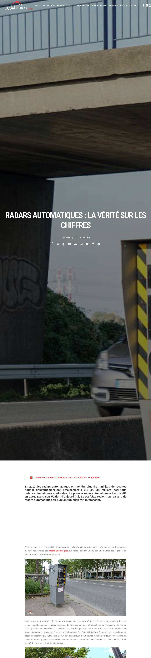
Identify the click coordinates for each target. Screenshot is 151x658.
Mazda (101, 547)
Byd (141, 536)
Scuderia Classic (49, 551)
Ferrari (124, 540)
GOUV (143, 562)
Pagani (81, 551)
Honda (140, 540)
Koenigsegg (113, 544)
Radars (103, 5)
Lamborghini (124, 544)
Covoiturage (134, 562)
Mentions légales (12, 556)
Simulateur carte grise (87, 562)
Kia (106, 544)
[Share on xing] (93, 48)
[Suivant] (118, 492)
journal (28, 327)
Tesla (139, 551)
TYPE (122, 5)
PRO (135, 5)
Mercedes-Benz (119, 547)
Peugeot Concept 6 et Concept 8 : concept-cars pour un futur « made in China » (36, 641)
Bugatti (135, 536)
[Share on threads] (64, 48)
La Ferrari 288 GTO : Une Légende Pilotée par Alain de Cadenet (108, 614)
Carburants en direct (117, 566)
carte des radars (41, 431)
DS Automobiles (113, 540)
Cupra (98, 540)
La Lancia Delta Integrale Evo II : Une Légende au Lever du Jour (108, 617)
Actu (71, 5)
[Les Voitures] (19, 5)
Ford (134, 540)
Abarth (81, 536)
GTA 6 (45, 558)
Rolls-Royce (113, 551)
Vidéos (60, 5)
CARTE (129, 5)
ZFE (126, 562)
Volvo (99, 555)
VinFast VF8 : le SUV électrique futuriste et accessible (103, 635)
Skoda (126, 551)
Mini (128, 547)
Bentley (122, 536)
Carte (7, 536)
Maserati (94, 547)
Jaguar (96, 544)
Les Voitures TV (49, 536)
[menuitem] (38, 5)
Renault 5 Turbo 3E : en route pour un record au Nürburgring (28, 615)
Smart (133, 551)
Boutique (113, 5)
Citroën (91, 540)
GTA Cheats (47, 563)
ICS (44, 588)
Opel (140, 547)
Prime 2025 (83, 566)
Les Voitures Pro (49, 541)
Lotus (87, 547)
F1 (44, 5)
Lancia (133, 544)
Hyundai (82, 544)
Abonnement (10, 541)
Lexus (81, 547)
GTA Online (47, 568)
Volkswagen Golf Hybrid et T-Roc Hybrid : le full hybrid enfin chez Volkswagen (35, 637)
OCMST (45, 583)
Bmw (129, 536)
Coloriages (119, 562)
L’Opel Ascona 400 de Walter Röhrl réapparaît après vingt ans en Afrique (111, 621)
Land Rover (141, 544)
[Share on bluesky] (87, 48)
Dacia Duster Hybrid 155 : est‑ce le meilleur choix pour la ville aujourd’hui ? (34, 634)
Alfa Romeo (90, 536)
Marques (51, 5)
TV (66, 5)
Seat (121, 551)
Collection (93, 5)
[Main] (75, 492)
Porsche (96, 551)
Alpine (98, 536)
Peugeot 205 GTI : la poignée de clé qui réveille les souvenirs (106, 624)
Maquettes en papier (106, 562)
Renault (104, 551)
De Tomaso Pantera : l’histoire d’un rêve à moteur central (104, 628)
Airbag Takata (93, 566)
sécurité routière (34, 458)
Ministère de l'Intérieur (72, 454)
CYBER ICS (46, 578)
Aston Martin (107, 536)
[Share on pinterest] (69, 48)
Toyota (82, 555)
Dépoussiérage (48, 573)
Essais (38, 5)
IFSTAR (55, 454)
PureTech (103, 566)
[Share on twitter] (58, 48)
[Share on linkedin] (75, 48)
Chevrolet (83, 540)
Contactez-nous (11, 551)
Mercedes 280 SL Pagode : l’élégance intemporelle (101, 632)
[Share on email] (99, 48)
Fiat (129, 540)
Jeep (102, 544)
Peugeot (88, 551)
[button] (143, 5)
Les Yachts (47, 546)
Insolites (80, 5)
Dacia (104, 540)
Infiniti (89, 544)
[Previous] (33, 492)
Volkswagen (91, 555)
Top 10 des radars (56, 434)
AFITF (28, 454)
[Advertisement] (75, 130)
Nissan (133, 547)
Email (80, 509)
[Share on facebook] (52, 48)
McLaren (108, 547)
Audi (116, 536)
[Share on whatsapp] (81, 48)
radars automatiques (58, 160)
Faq (6, 546)
